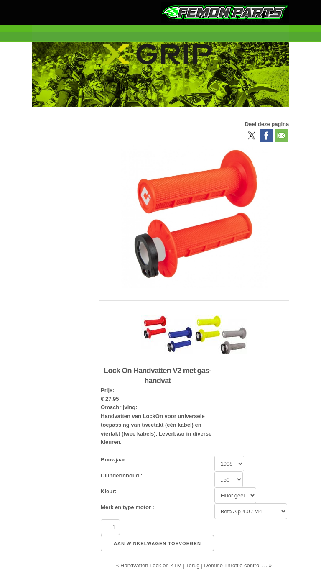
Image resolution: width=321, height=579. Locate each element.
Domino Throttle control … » (238, 565)
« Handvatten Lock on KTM (149, 565)
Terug (193, 565)
